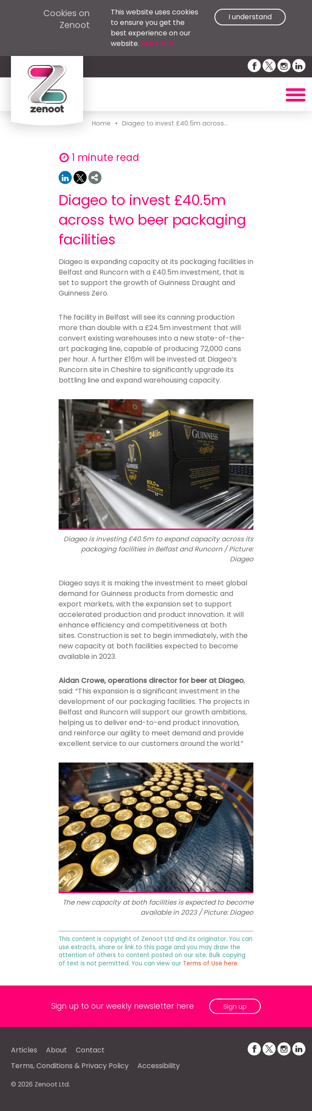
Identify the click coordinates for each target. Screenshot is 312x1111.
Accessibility (158, 1066)
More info (157, 43)
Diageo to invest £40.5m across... (175, 123)
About (56, 1050)
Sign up (235, 1006)
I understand (250, 17)
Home (101, 123)
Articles (24, 1050)
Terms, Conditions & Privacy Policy (70, 1066)
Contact (90, 1050)
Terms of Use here (210, 963)
